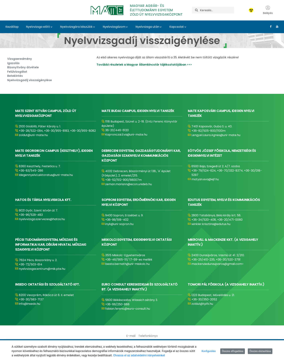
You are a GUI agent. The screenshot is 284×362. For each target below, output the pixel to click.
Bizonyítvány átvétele (23, 67)
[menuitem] (131, 336)
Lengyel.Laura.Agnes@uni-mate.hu (215, 135)
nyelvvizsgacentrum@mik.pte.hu (42, 269)
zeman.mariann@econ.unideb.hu (128, 184)
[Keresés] (217, 10)
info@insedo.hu (29, 304)
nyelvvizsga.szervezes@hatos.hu (42, 219)
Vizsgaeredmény (19, 59)
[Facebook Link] (269, 26)
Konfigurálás (209, 351)
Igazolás (13, 63)
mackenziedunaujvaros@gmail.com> (217, 264)
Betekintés (15, 76)
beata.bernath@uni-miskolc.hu (127, 264)
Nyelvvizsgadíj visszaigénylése (29, 80)
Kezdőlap (12, 27)
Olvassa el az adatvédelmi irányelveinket (139, 355)
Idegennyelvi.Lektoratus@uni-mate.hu (46, 175)
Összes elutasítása (260, 351)
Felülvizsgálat (17, 72)
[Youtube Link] (276, 26)
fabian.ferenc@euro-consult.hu (127, 309)
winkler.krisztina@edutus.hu (210, 224)
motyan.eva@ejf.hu (205, 179)
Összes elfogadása (232, 351)
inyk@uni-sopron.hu (119, 224)
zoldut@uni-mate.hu (33, 135)
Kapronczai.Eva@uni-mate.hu (126, 134)
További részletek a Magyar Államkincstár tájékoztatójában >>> (144, 65)
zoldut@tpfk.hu (202, 304)
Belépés (268, 10)
